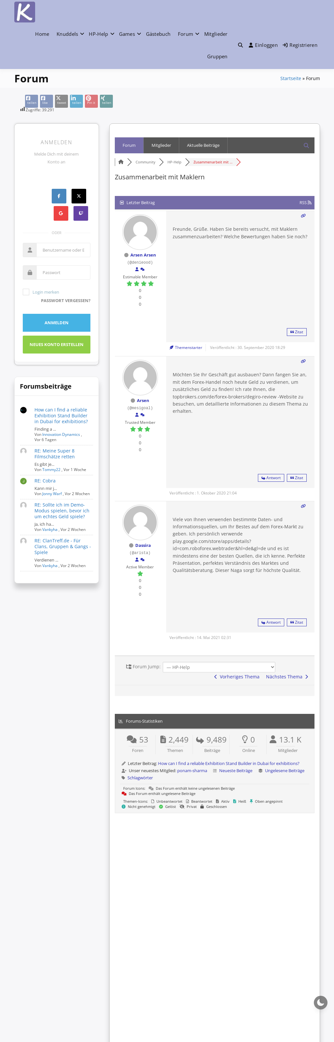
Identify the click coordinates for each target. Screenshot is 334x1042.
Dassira (143, 545)
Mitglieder (216, 34)
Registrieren (300, 45)
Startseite (290, 78)
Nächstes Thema (287, 677)
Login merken (41, 292)
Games (127, 34)
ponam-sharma (192, 770)
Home (42, 34)
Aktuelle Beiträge (203, 145)
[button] (240, 45)
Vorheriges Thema (237, 677)
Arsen (143, 400)
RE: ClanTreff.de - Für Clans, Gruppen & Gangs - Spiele (62, 546)
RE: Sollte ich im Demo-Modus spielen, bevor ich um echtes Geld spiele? (61, 511)
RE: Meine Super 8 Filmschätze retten (54, 454)
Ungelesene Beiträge (284, 770)
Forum (186, 34)
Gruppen (217, 56)
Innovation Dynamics (61, 434)
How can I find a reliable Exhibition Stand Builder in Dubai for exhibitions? (61, 415)
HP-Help (98, 34)
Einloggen (263, 45)
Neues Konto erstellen (57, 344)
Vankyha (50, 529)
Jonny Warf (52, 493)
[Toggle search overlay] (240, 45)
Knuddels (67, 34)
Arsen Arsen (143, 255)
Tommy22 (51, 469)
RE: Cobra (45, 481)
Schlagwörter (140, 778)
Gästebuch (158, 34)
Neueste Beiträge (235, 770)
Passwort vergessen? (65, 300)
